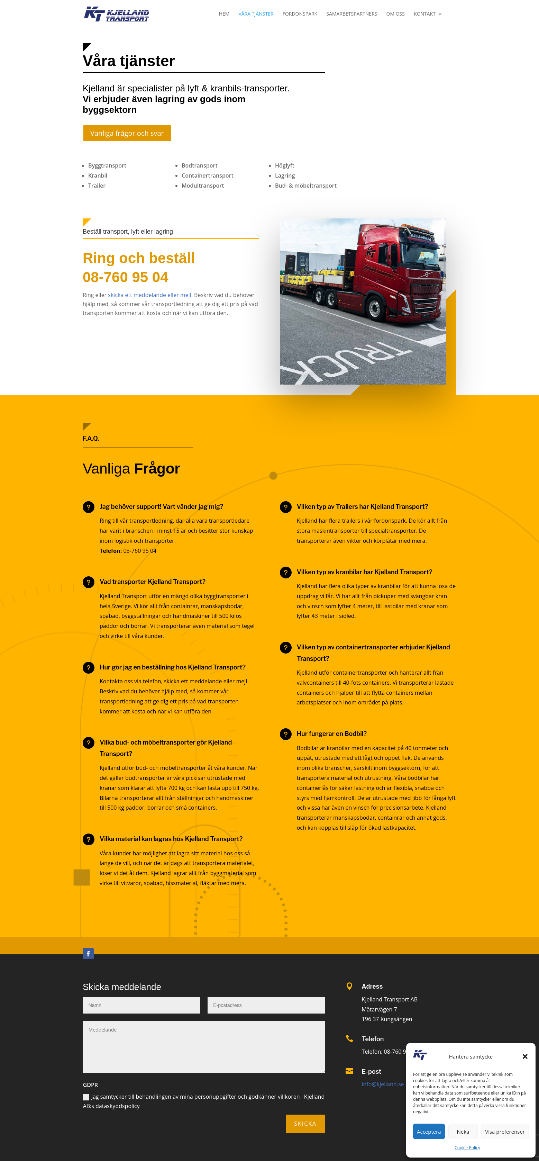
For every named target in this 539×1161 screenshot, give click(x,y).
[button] (525, 1056)
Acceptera (429, 1131)
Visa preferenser (505, 1131)
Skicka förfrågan (412, 63)
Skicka (305, 1123)
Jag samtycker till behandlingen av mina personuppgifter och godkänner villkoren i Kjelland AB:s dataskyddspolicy (204, 1101)
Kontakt (425, 14)
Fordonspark (300, 14)
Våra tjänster (256, 14)
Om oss (395, 14)
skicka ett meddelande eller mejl (149, 295)
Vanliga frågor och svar (127, 133)
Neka (463, 1131)
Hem (224, 14)
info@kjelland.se (383, 1084)
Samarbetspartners (351, 14)
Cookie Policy (467, 1148)
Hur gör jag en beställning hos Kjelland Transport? (173, 667)
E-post (372, 1071)
